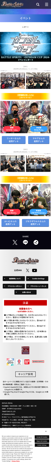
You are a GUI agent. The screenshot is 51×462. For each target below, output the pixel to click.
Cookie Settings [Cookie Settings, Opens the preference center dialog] (41, 445)
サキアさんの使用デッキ (39, 139)
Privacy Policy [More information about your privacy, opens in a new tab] (16, 461)
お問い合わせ (26, 292)
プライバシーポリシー (15, 286)
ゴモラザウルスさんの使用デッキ (35, 222)
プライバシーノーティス (38, 286)
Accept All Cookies (41, 437)
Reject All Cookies (42, 441)
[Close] (46, 431)
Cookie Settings (38, 278)
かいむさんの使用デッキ (10, 222)
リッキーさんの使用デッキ (14, 139)
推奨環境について (15, 278)
